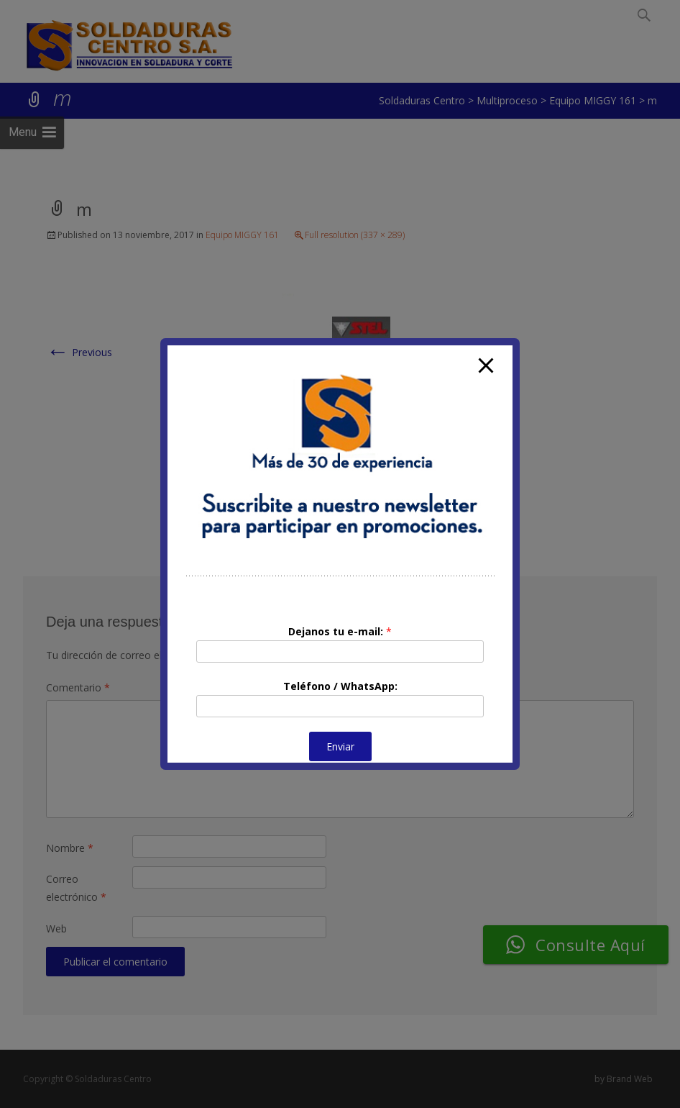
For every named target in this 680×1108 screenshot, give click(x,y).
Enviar (340, 746)
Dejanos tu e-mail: (340, 631)
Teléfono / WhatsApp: (340, 686)
